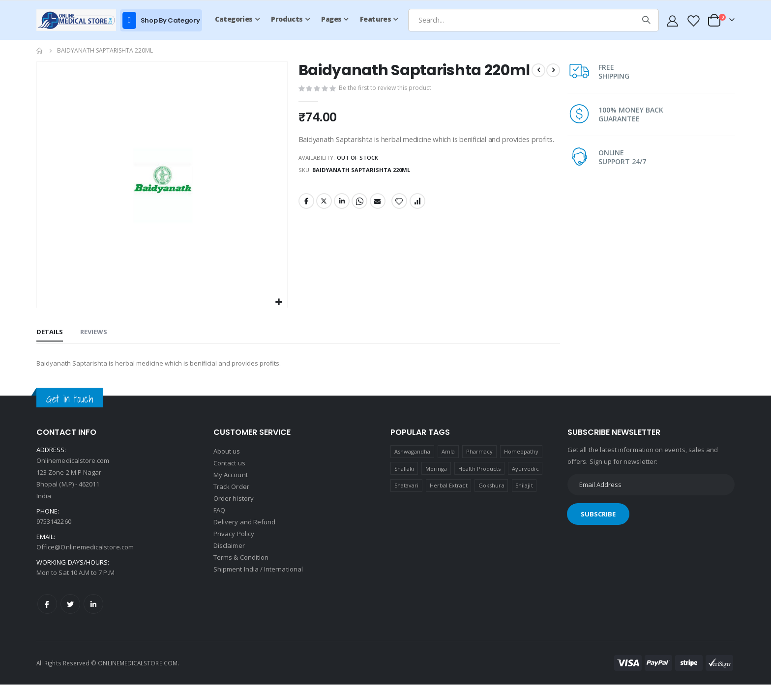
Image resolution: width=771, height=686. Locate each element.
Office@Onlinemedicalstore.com (85, 548)
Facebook (305, 238)
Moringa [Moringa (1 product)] (436, 470)
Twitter (323, 238)
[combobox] (533, 20)
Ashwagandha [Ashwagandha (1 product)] (412, 453)
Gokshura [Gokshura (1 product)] (491, 486)
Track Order (231, 488)
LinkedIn (342, 238)
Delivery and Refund (244, 523)
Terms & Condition (240, 558)
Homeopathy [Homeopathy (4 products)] (521, 453)
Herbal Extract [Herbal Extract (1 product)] (449, 486)
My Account (230, 476)
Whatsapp (360, 238)
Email (378, 238)
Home (39, 51)
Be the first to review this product (386, 106)
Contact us (229, 464)
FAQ (219, 511)
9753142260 (53, 522)
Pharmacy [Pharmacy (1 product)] (479, 453)
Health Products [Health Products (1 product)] (479, 470)
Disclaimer (229, 547)
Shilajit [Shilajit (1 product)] (524, 486)
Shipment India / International (258, 570)
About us (226, 452)
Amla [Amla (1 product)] (448, 453)
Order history (233, 499)
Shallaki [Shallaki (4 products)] (404, 470)
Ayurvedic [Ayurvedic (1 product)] (525, 470)
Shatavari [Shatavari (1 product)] (406, 486)
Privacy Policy (233, 535)
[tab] (49, 333)
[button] (277, 302)
